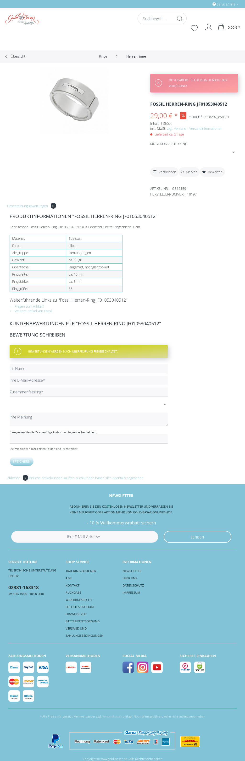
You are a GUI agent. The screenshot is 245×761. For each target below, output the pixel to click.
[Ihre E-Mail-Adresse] (89, 380)
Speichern (22, 461)
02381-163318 (23, 587)
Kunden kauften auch (67, 478)
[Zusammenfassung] (89, 392)
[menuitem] (205, 4)
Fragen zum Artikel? (27, 306)
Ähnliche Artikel (39, 478)
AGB (69, 578)
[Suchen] (179, 18)
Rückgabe (73, 592)
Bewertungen (42, 206)
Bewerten (212, 172)
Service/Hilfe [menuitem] (224, 4)
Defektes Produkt (80, 607)
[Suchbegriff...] (161, 18)
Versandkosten (112, 716)
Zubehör (17, 478)
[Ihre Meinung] (89, 419)
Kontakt (72, 585)
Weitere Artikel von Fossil (31, 311)
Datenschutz (133, 585)
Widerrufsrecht (79, 600)
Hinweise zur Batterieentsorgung (83, 617)
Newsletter (131, 571)
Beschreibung (17, 206)
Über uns (129, 578)
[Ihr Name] (89, 368)
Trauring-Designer (81, 571)
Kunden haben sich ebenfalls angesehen (113, 478)
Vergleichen (164, 171)
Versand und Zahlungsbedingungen (85, 632)
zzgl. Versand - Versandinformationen (194, 128)
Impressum (131, 592)
